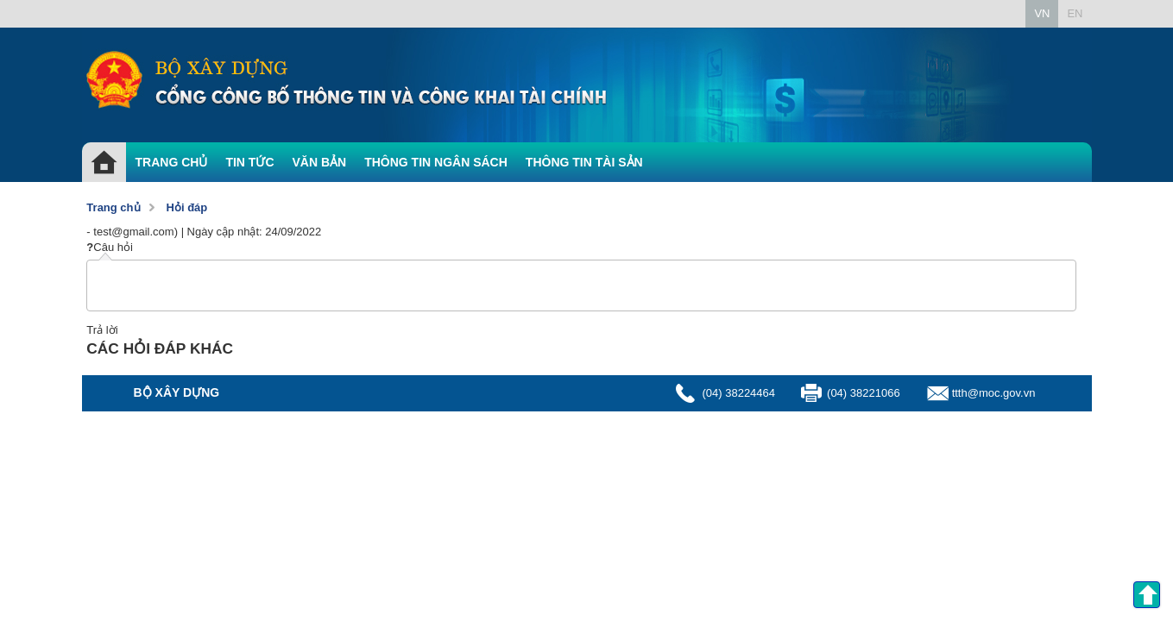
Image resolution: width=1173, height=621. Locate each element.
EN (1074, 13)
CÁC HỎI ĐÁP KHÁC (159, 348)
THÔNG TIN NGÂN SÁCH (436, 162)
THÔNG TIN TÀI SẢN (584, 162)
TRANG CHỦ (172, 162)
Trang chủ (113, 207)
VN (1042, 13)
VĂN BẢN (320, 162)
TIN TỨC (249, 162)
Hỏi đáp (187, 207)
